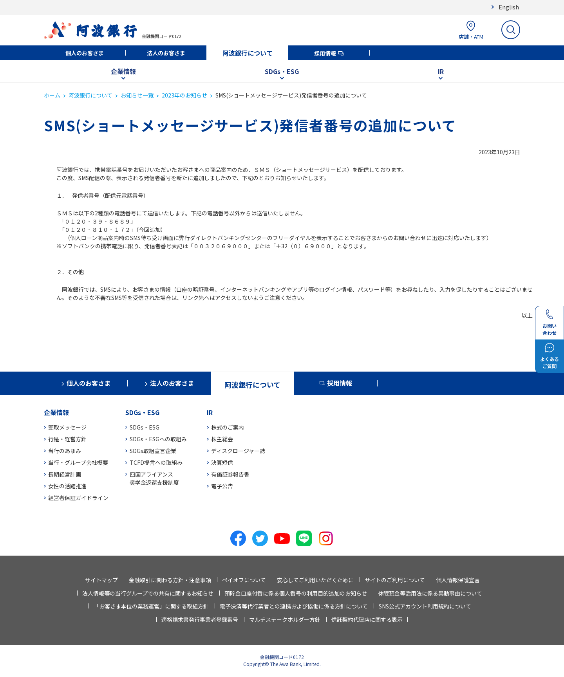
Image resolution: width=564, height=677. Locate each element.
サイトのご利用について (395, 580)
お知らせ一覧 (137, 95)
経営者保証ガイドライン (78, 498)
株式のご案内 (227, 427)
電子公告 (222, 486)
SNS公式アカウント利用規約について (425, 606)
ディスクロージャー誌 (238, 451)
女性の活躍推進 (67, 486)
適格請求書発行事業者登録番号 (199, 619)
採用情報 (325, 53)
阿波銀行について (247, 53)
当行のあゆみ (64, 451)
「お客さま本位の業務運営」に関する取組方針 (151, 606)
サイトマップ (101, 580)
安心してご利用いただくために (315, 580)
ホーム (52, 95)
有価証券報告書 (230, 474)
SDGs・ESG (282, 71)
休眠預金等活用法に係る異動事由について (430, 593)
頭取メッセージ (67, 427)
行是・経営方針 (67, 439)
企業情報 (123, 71)
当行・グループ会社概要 (78, 462)
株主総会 (222, 439)
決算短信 (222, 462)
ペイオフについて (244, 580)
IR (441, 71)
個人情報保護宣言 (458, 580)
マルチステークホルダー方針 (284, 619)
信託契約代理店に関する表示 (367, 619)
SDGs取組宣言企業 (153, 451)
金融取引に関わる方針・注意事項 (170, 580)
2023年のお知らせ (184, 95)
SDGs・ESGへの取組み (158, 439)
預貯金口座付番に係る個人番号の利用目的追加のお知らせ (295, 593)
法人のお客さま (166, 53)
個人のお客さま (84, 53)
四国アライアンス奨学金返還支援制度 (154, 478)
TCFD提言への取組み (156, 462)
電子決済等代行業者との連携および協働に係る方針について (294, 606)
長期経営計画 (64, 474)
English (509, 7)
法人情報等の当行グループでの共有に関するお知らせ (147, 593)
